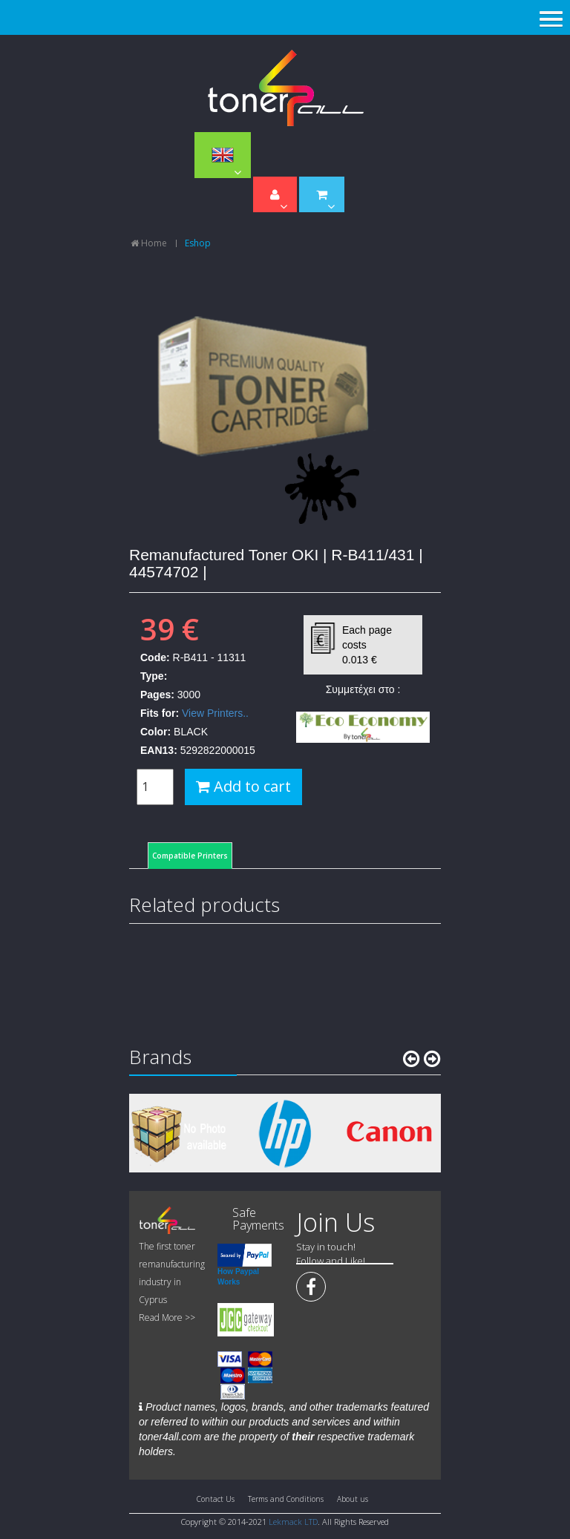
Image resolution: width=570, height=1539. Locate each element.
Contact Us (216, 1499)
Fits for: (159, 713)
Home (149, 243)
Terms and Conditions (286, 1499)
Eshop (198, 243)
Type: (153, 676)
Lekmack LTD (293, 1521)
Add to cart (243, 786)
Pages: (157, 694)
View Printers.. (215, 713)
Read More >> (167, 1317)
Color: (155, 732)
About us (352, 1499)
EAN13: (158, 750)
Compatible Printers (190, 855)
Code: (155, 657)
